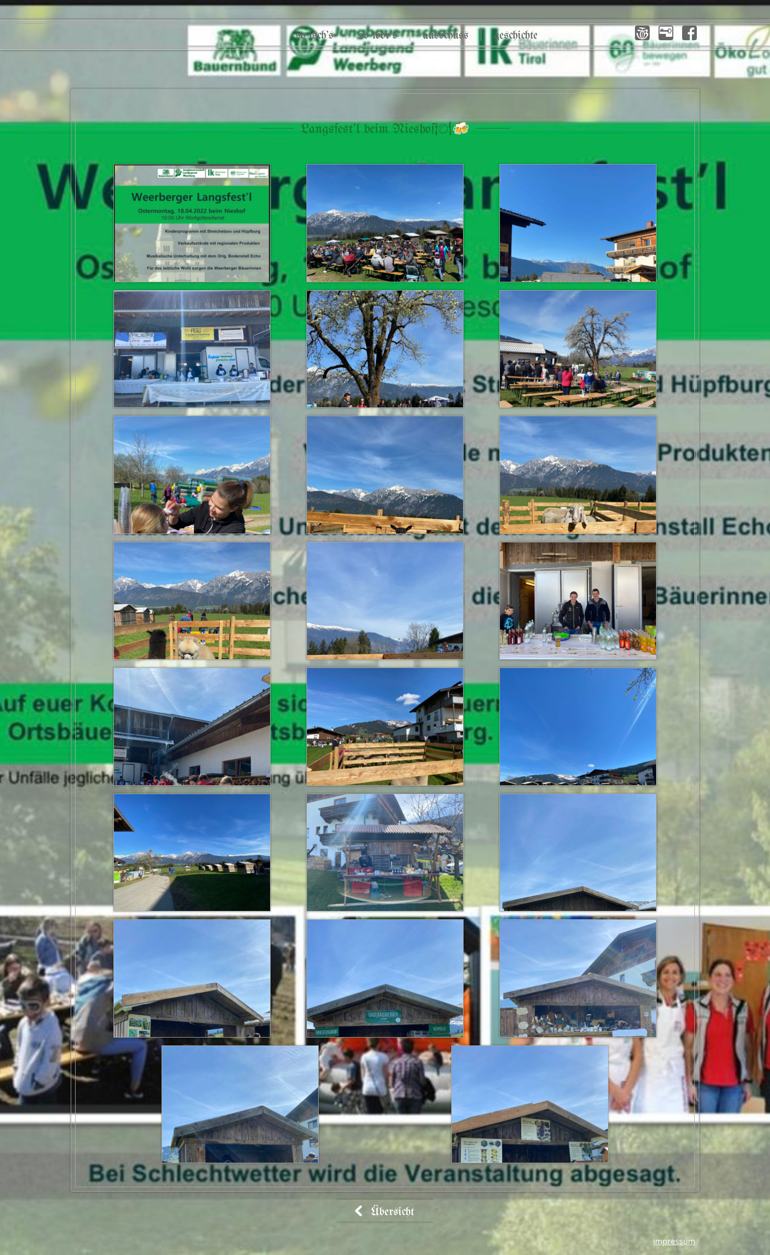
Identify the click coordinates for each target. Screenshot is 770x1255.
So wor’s (378, 35)
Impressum (674, 1241)
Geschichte (516, 35)
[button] (642, 33)
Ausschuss (445, 35)
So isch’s (314, 35)
